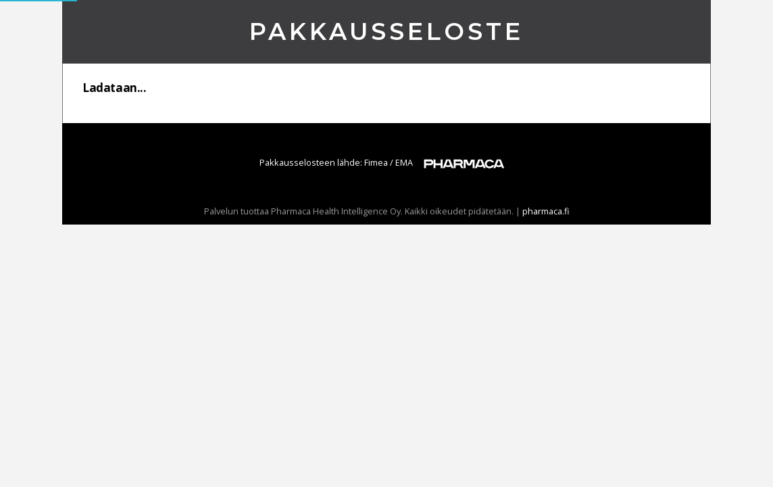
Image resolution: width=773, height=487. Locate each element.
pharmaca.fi (546, 211)
